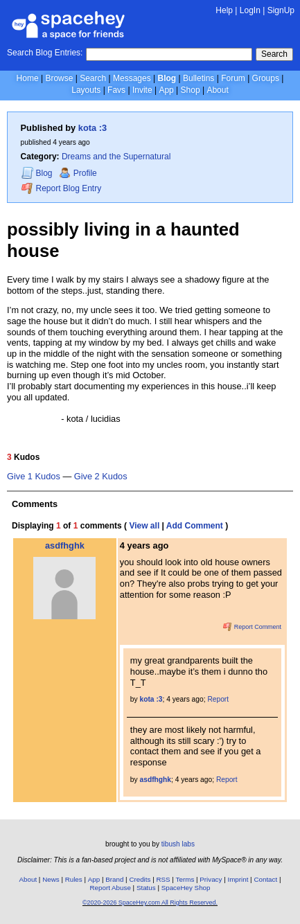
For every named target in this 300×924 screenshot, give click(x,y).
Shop (190, 90)
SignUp (280, 10)
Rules (73, 879)
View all (144, 526)
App (166, 90)
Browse (59, 78)
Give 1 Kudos (33, 476)
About (217, 90)
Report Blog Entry (61, 188)
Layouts (85, 90)
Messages (132, 78)
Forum (233, 78)
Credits (139, 879)
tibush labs (178, 844)
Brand (114, 879)
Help (224, 10)
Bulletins (198, 78)
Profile (78, 173)
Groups (265, 78)
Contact (265, 879)
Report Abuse (110, 887)
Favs (116, 90)
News (51, 879)
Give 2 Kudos (100, 476)
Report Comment (252, 626)
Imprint (237, 879)
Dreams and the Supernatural (116, 156)
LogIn (250, 10)
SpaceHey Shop (186, 887)
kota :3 (92, 128)
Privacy (211, 879)
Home (28, 78)
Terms (185, 879)
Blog (167, 78)
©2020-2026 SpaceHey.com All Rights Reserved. (150, 902)
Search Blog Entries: (44, 52)
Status (146, 887)
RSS (163, 879)
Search (274, 54)
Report (218, 699)
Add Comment (194, 526)
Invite (142, 90)
